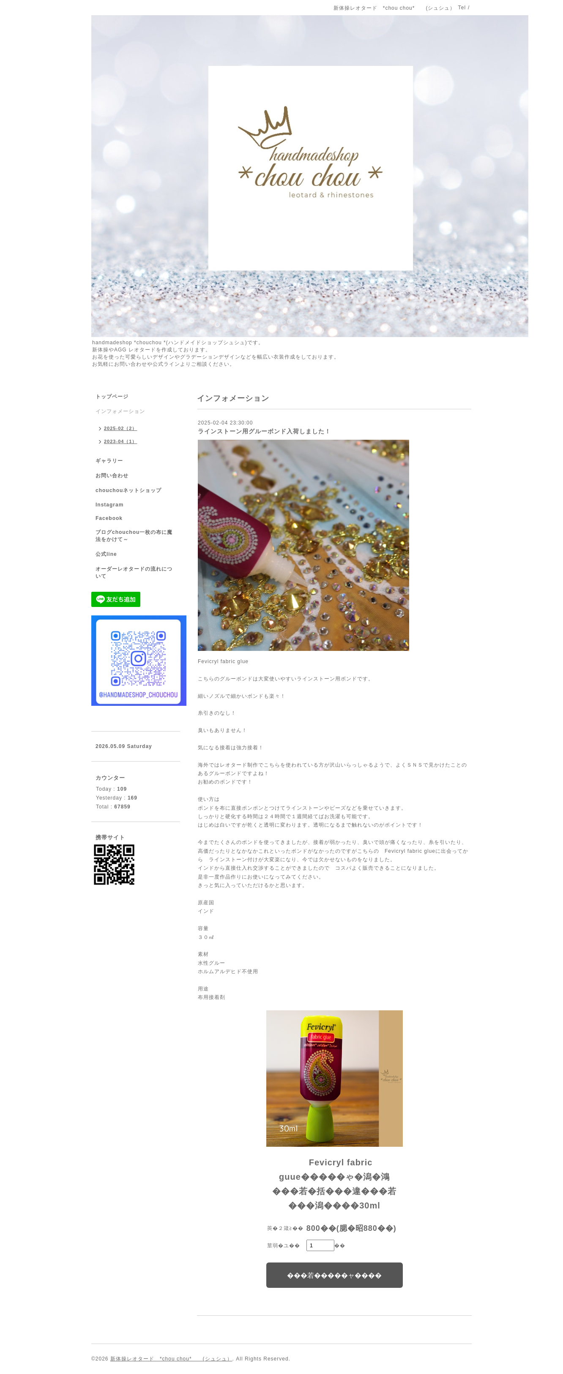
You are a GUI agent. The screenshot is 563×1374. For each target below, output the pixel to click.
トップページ (112, 397)
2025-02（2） (120, 428)
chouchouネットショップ (128, 490)
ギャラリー (109, 461)
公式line (106, 554)
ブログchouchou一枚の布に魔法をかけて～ (134, 535)
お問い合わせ (112, 476)
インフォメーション (120, 411)
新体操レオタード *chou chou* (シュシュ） (171, 1359)
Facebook (109, 518)
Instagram (109, 505)
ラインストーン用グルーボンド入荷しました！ (264, 431)
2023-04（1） (120, 441)
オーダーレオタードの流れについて (134, 572)
